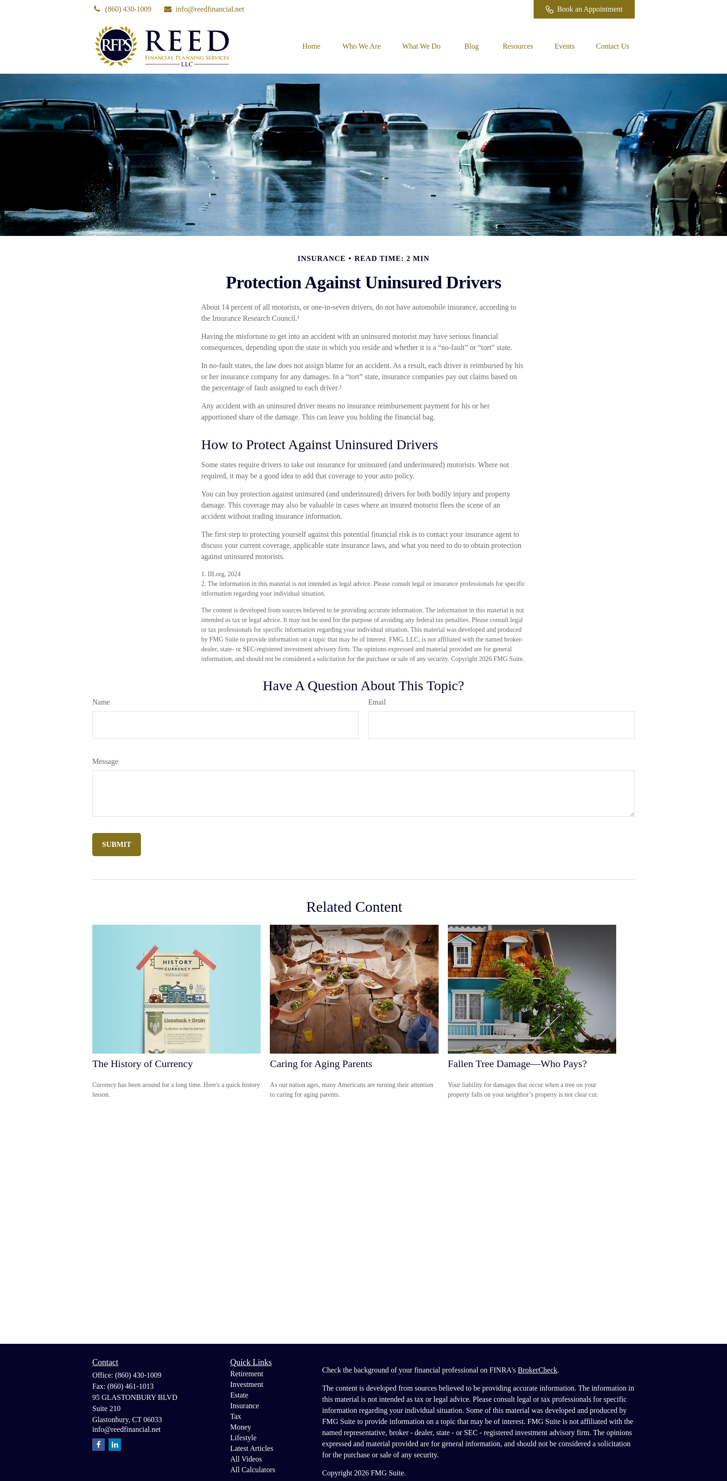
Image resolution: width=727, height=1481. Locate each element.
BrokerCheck (537, 1370)
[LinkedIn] (488, 9)
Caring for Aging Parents (321, 1063)
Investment (246, 1384)
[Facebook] (514, 9)
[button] (311, 46)
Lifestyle (243, 1438)
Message (105, 761)
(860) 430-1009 (122, 9)
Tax (236, 1416)
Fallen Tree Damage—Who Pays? (517, 1063)
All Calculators (252, 1470)
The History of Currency (142, 1063)
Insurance (244, 1406)
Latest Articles (252, 1448)
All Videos (246, 1459)
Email (377, 702)
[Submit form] (116, 844)
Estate (239, 1395)
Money (240, 1427)
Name (101, 702)
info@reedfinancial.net (203, 9)
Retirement (246, 1374)
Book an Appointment (584, 9)
